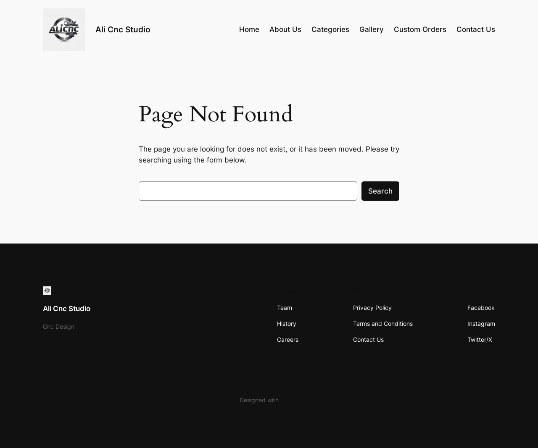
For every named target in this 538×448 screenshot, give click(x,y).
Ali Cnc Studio (122, 29)
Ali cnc (289, 399)
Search (380, 191)
